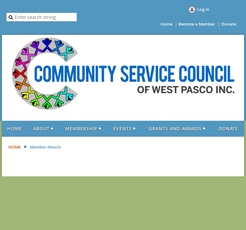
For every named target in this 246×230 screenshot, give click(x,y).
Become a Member (196, 24)
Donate (228, 24)
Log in (203, 9)
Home (166, 24)
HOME (14, 147)
